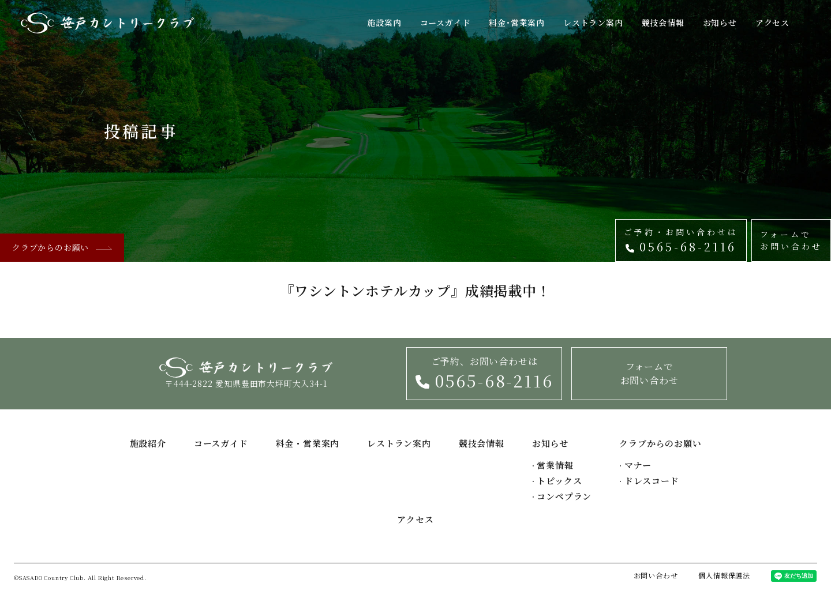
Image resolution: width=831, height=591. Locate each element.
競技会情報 (663, 22)
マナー (635, 465)
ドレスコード (649, 481)
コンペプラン (562, 496)
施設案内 (384, 22)
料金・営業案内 (308, 443)
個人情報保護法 (724, 575)
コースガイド (445, 22)
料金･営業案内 (517, 22)
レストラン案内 (593, 22)
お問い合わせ (656, 575)
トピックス (557, 481)
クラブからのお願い (62, 247)
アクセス (772, 22)
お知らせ (720, 22)
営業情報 (553, 465)
